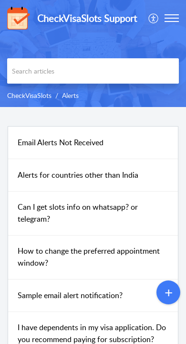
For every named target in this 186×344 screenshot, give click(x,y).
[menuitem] (154, 18)
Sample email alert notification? (70, 295)
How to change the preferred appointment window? (89, 257)
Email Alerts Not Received (60, 142)
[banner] (93, 53)
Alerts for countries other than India (78, 175)
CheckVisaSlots (29, 95)
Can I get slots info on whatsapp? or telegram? (78, 213)
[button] (154, 18)
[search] (93, 71)
